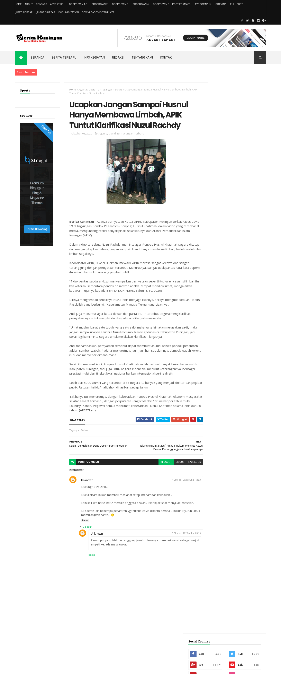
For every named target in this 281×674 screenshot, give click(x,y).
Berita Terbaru (64, 57)
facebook (187, 463)
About (29, 4)
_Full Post (236, 4)
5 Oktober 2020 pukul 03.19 (178, 535)
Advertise (56, 4)
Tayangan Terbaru (109, 89)
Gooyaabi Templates (74, 668)
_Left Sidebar (24, 12)
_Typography (202, 4)
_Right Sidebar (45, 12)
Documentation (68, 12)
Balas (83, 522)
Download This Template (98, 12)
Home (18, 4)
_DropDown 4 (140, 4)
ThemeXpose (36, 668)
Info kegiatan (94, 57)
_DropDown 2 (99, 4)
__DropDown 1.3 (76, 4)
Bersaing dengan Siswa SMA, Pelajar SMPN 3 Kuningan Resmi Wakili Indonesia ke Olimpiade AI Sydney (232, 305)
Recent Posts (220, 346)
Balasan (85, 528)
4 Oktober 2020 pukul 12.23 (178, 482)
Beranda (38, 57)
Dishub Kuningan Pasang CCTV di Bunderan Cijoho (240, 282)
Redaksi (118, 57)
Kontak (166, 57)
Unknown (85, 482)
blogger (158, 463)
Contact (41, 4)
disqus (172, 463)
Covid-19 (92, 89)
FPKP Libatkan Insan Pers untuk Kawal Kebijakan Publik (243, 327)
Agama (80, 89)
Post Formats (181, 4)
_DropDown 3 (119, 4)
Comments (251, 346)
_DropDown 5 (160, 4)
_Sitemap (220, 4)
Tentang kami (142, 57)
